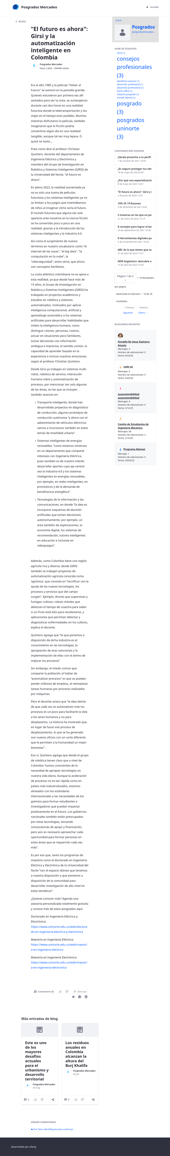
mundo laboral (126, 97)
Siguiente (128, 312)
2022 (121, 52)
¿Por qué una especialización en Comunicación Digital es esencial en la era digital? (135, 180)
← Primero (128, 307)
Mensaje (80, 991)
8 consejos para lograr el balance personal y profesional (135, 226)
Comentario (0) (44, 991)
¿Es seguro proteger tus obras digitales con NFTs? (135, 169)
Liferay (32, 1146)
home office (124, 90)
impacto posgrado (128, 94)
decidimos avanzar (128, 81)
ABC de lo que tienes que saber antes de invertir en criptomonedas (135, 249)
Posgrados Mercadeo (51, 64)
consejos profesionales (134, 67)
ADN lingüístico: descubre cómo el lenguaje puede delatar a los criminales (135, 261)
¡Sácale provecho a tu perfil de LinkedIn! (135, 157)
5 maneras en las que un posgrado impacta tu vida (135, 215)
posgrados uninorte (130, 128)
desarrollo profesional (130, 84)
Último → (143, 312)
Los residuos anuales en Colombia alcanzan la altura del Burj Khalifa (77, 1054)
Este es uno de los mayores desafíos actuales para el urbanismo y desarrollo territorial (37, 1061)
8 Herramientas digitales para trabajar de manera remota (135, 238)
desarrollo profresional (130, 87)
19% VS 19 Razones (129, 203)
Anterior (143, 307)
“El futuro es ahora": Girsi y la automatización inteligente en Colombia (135, 192)
